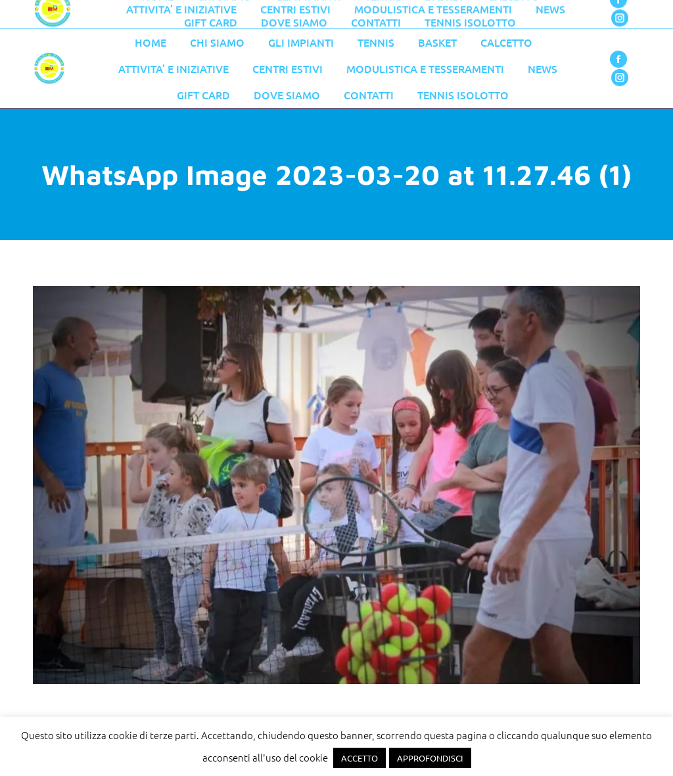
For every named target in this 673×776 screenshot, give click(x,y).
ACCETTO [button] (359, 758)
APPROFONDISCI (430, 758)
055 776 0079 (312, 14)
